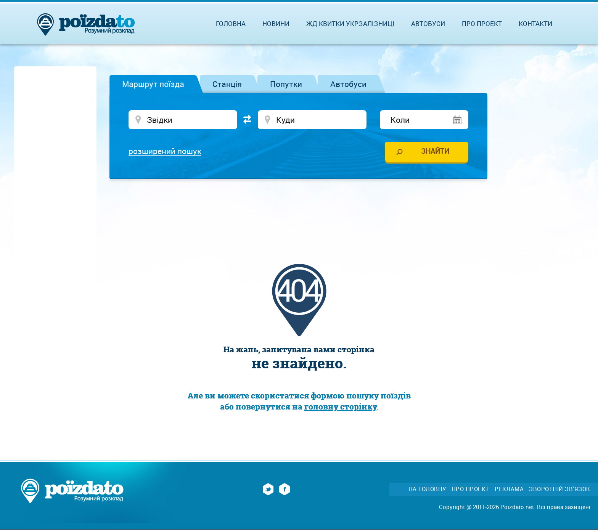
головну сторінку (340, 406)
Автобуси (348, 84)
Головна (231, 23)
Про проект (482, 23)
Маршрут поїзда (153, 84)
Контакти (535, 23)
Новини (275, 23)
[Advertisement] (299, 208)
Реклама (509, 489)
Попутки (286, 84)
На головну (427, 489)
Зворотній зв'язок (559, 489)
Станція (227, 84)
